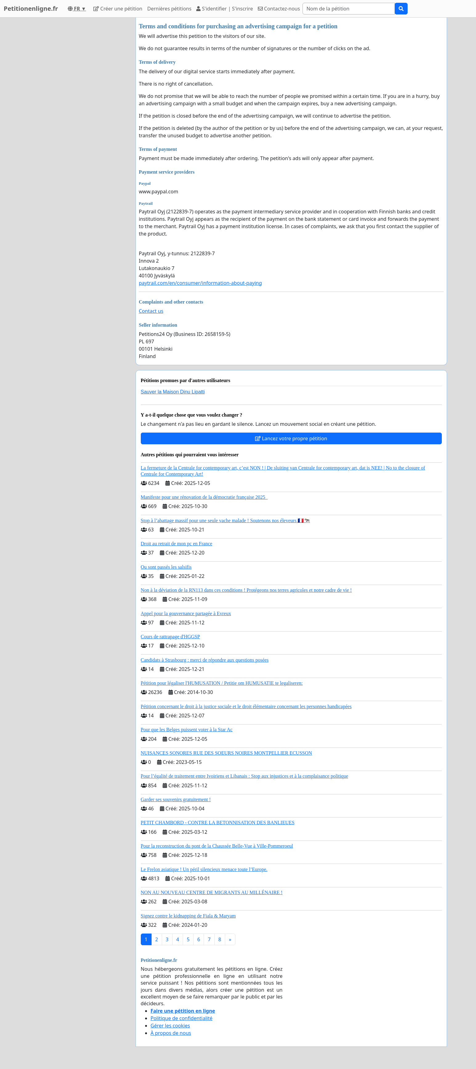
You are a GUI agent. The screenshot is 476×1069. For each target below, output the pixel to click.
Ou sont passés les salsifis (166, 567)
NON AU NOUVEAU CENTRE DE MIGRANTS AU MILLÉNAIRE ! (212, 892)
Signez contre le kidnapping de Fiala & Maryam (188, 915)
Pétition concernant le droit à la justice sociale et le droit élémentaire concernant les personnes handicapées (246, 706)
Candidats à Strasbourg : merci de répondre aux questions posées (205, 660)
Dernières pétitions (169, 8)
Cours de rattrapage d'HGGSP (170, 636)
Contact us (151, 311)
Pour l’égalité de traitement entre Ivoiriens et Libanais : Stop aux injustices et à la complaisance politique (244, 776)
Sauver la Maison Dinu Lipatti (173, 391)
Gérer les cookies (170, 1025)
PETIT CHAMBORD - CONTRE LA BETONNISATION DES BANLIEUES (218, 822)
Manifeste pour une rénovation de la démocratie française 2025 (204, 497)
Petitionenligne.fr (31, 8)
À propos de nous (171, 1033)
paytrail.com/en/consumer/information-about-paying (200, 283)
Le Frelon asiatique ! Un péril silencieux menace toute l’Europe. (204, 869)
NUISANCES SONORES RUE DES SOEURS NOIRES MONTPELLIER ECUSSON (226, 753)
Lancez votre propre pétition (291, 438)
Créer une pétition (117, 8)
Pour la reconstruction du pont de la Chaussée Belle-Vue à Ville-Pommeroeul (217, 846)
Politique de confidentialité (182, 1018)
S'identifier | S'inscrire (224, 8)
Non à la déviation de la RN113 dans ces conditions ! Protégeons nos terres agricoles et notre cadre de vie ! (246, 590)
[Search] (349, 8)
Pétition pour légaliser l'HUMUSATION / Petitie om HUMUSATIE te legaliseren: (222, 683)
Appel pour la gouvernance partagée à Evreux (186, 613)
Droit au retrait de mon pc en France (176, 543)
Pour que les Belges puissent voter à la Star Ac (187, 729)
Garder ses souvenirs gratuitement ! (176, 799)
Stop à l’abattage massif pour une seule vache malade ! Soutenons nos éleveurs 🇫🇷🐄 (225, 520)
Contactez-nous (279, 8)
